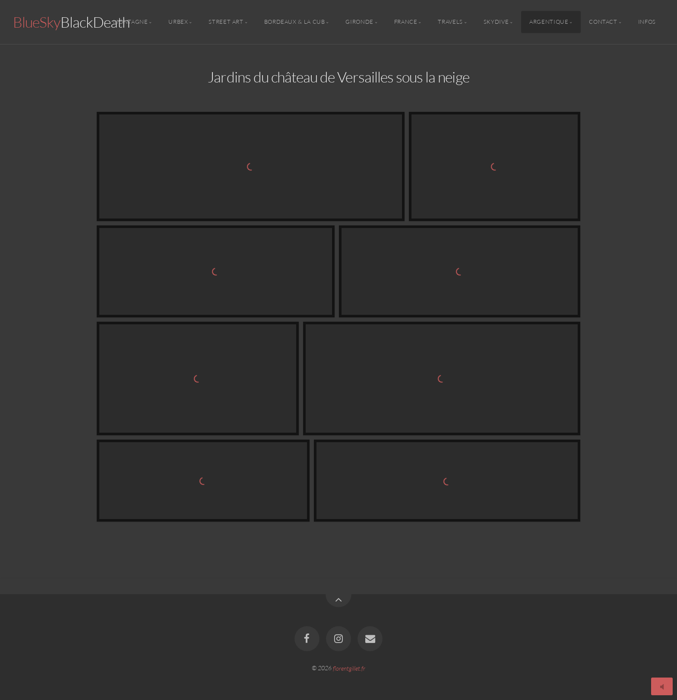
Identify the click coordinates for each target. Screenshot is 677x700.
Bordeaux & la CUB (294, 22)
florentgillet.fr (349, 667)
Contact (603, 22)
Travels (450, 22)
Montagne (130, 22)
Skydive (496, 22)
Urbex (178, 22)
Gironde (359, 22)
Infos (647, 22)
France (406, 22)
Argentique (548, 22)
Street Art (226, 22)
